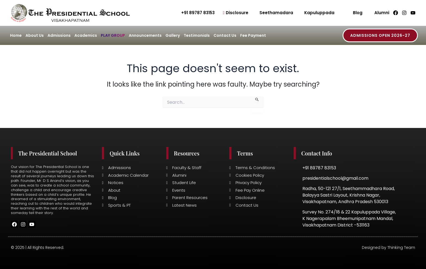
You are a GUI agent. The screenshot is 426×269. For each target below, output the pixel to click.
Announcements (145, 35)
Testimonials (197, 35)
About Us (35, 35)
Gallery (172, 35)
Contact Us (225, 35)
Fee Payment (253, 35)
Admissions (59, 35)
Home (16, 35)
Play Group (113, 35)
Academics (85, 35)
